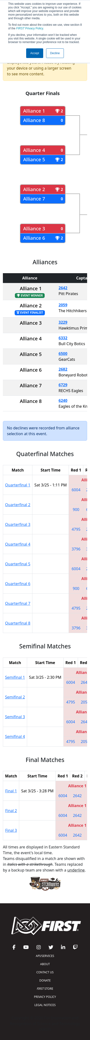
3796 (76, 549)
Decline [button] (55, 53)
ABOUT (45, 964)
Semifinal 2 (15, 697)
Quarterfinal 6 (17, 583)
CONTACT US (45, 972)
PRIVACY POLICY (45, 997)
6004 (76, 489)
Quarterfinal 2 (17, 504)
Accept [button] (34, 53)
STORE (45, 989)
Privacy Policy (29, 28)
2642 (63, 288)
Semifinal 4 (15, 736)
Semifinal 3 (15, 716)
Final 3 (11, 830)
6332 (63, 338)
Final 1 (11, 791)
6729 (63, 385)
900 (76, 509)
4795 (76, 529)
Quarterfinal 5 (17, 564)
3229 (63, 322)
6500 (63, 353)
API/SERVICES (45, 956)
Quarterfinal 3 (17, 524)
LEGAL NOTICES (45, 1005)
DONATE (45, 980)
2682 (63, 369)
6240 (63, 400)
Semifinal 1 (15, 677)
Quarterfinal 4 (17, 544)
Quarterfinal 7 (17, 603)
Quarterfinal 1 (17, 485)
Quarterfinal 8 (17, 623)
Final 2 (11, 810)
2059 (63, 305)
